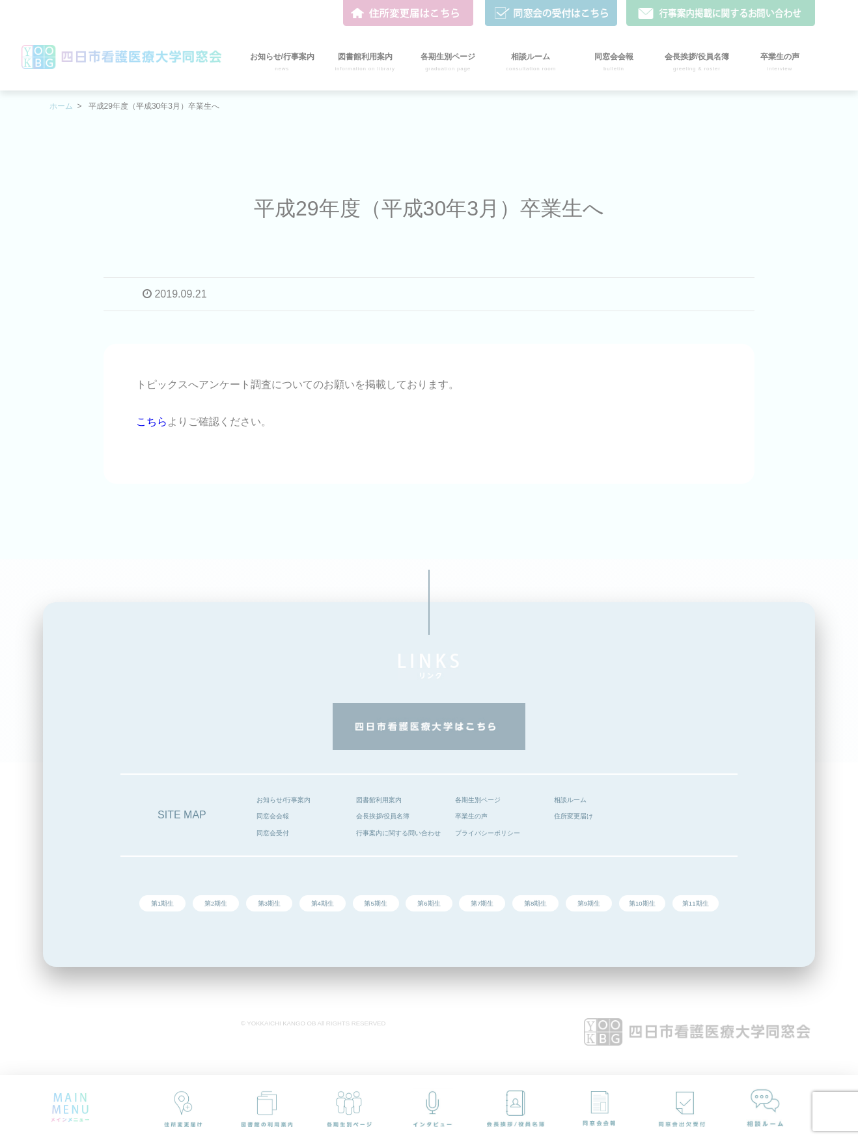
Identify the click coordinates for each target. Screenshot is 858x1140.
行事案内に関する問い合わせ (398, 833)
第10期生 (642, 903)
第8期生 (535, 903)
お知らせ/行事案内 (283, 799)
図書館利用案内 (379, 799)
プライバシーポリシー (487, 833)
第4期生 (322, 903)
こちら (151, 421)
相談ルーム (570, 799)
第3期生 (269, 903)
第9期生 (588, 903)
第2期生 (215, 903)
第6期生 (428, 903)
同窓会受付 (272, 833)
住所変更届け (573, 816)
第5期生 (375, 903)
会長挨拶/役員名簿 (383, 816)
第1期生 (162, 903)
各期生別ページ (478, 799)
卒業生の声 (471, 816)
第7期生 (482, 903)
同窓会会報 (272, 816)
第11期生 (695, 903)
